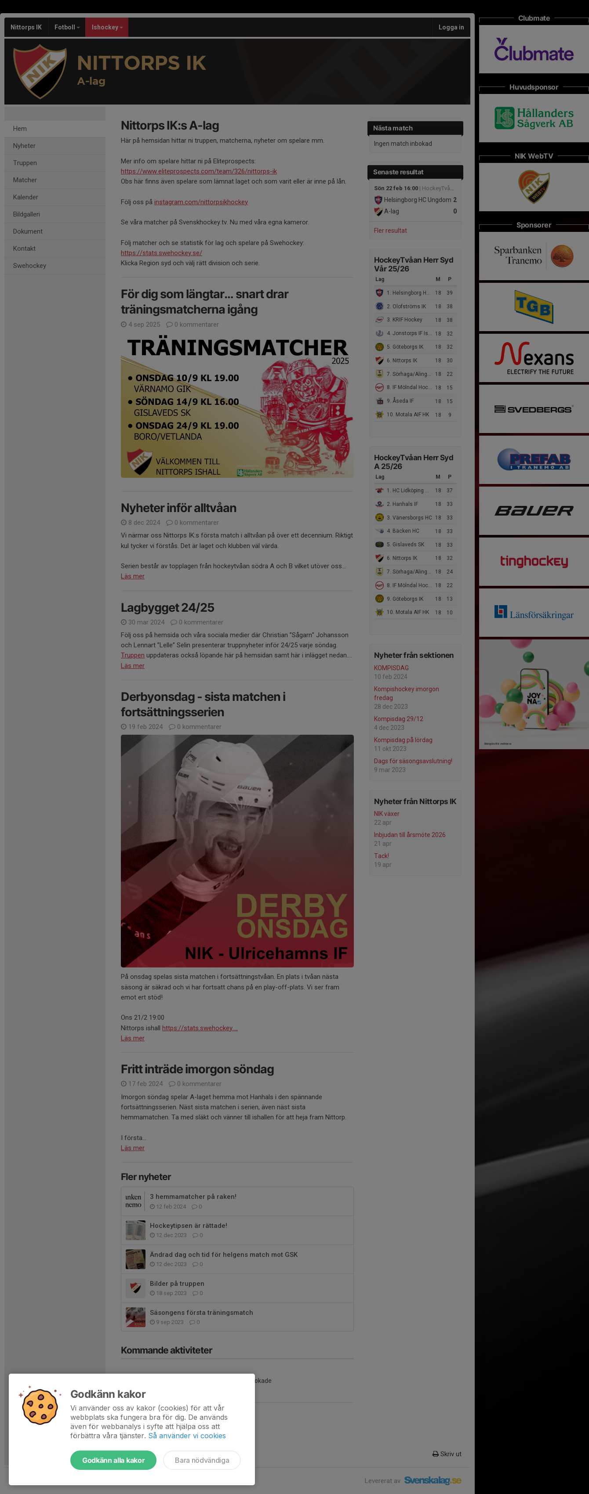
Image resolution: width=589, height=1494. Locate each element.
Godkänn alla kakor (113, 1460)
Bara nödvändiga (202, 1460)
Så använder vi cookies (187, 1435)
